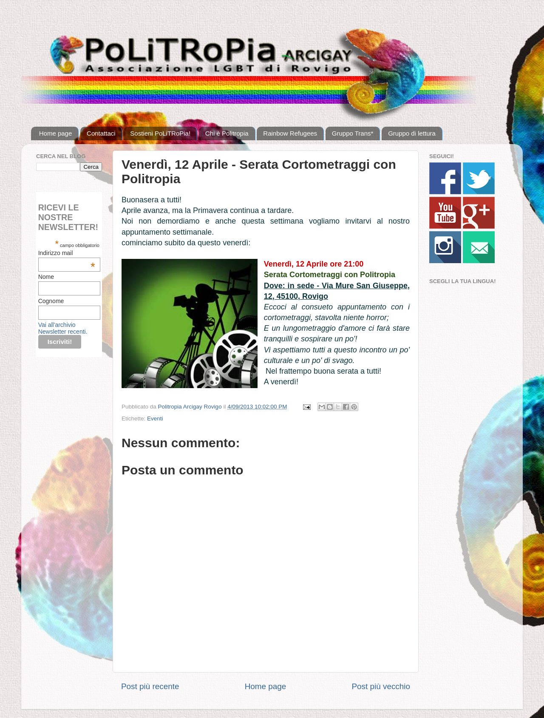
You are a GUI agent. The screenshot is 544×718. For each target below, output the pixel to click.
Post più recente (150, 686)
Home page (55, 133)
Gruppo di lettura (412, 133)
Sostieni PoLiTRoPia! (160, 133)
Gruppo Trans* (353, 133)
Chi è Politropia (227, 133)
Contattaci (101, 133)
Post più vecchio (380, 686)
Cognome (51, 301)
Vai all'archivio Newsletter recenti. (63, 328)
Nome (46, 276)
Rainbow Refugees (290, 133)
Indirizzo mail (66, 253)
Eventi (155, 418)
